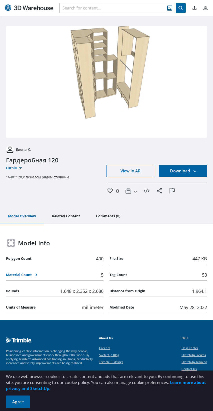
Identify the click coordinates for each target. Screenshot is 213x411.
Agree (18, 402)
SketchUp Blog (109, 355)
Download (183, 171)
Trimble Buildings (111, 362)
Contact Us (189, 369)
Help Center (190, 348)
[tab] (22, 216)
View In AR (130, 171)
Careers (104, 348)
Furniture (14, 167)
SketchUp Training (194, 362)
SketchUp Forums (194, 355)
